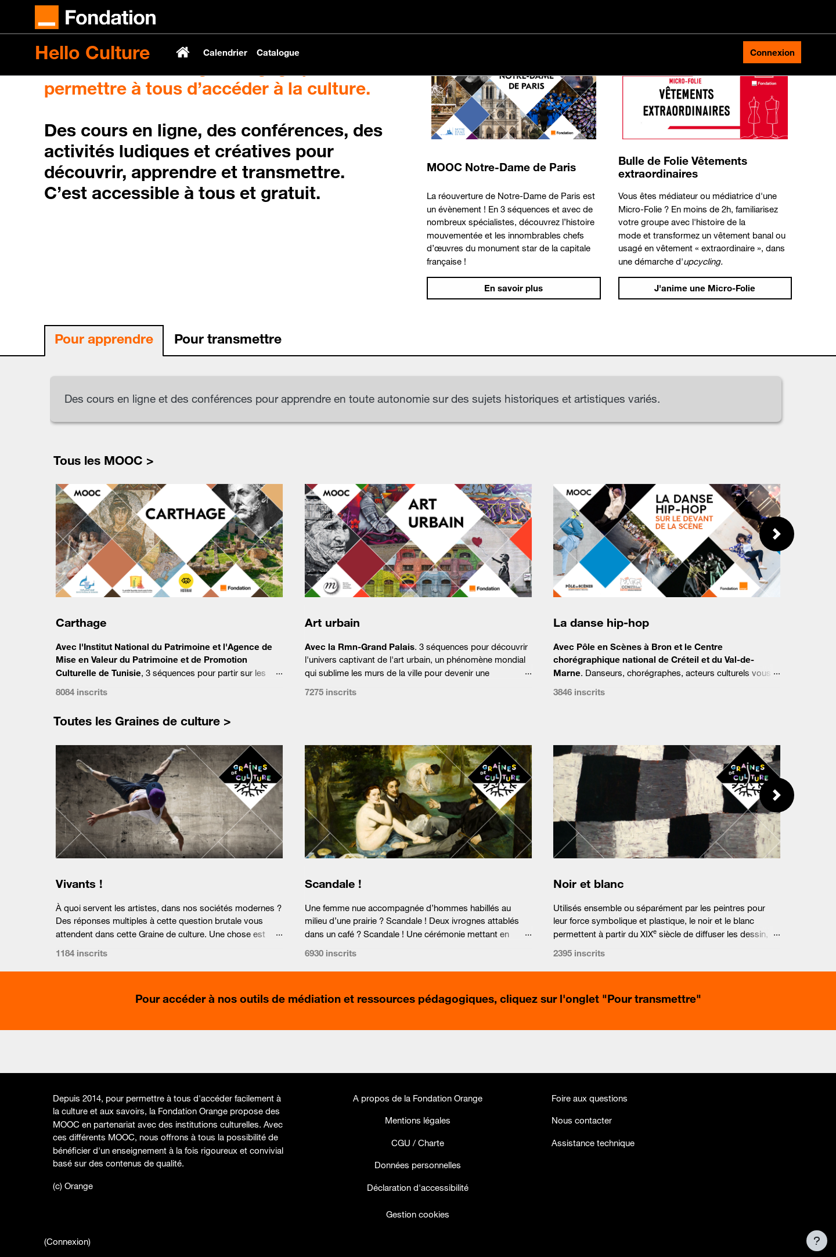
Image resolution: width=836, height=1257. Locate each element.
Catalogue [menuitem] (278, 52)
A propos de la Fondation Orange (417, 1098)
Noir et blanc (588, 926)
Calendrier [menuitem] (225, 52)
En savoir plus (513, 331)
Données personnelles (417, 1165)
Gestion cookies (417, 1214)
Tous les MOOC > (103, 503)
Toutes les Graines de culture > (142, 764)
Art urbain (331, 665)
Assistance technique (593, 1142)
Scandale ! (332, 926)
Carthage (81, 665)
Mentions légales (418, 1120)
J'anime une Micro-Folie (704, 331)
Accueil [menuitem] (184, 52)
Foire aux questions (590, 1098)
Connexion (772, 52)
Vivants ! (79, 926)
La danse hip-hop (601, 665)
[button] (776, 576)
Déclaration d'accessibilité (418, 1187)
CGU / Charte (417, 1142)
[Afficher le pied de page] (816, 1240)
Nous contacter (582, 1120)
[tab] (104, 384)
